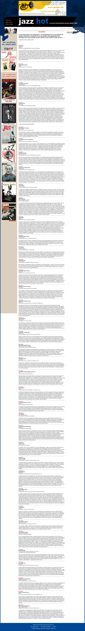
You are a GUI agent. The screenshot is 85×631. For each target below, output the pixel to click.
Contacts (54, 626)
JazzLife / (69, 28)
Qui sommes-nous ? (35, 626)
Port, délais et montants (46, 626)
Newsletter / (64, 28)
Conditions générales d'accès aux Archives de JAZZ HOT (43, 628)
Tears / (74, 28)
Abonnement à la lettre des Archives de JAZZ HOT (43, 624)
